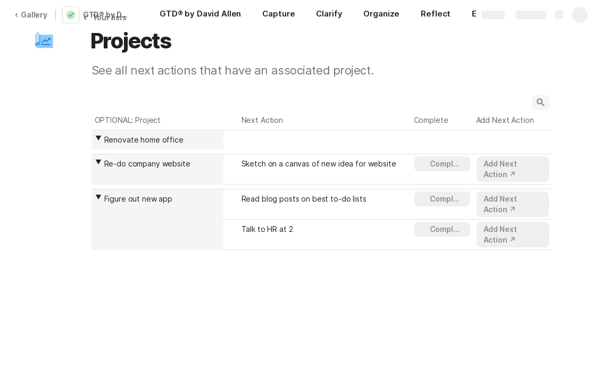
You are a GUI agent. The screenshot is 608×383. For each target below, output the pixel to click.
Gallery (30, 14)
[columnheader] (157, 139)
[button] (44, 41)
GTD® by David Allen (108, 14)
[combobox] (160, 140)
